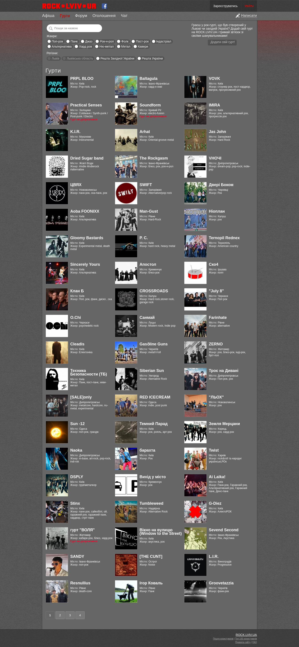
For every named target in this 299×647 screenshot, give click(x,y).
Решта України (152, 58)
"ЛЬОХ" (216, 397)
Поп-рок (57, 41)
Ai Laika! (217, 477)
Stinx (75, 503)
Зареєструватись (225, 6)
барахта (147, 450)
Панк (74, 41)
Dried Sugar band (87, 158)
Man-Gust (149, 211)
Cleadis (77, 344)
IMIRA (214, 105)
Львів (55, 58)
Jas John (217, 131)
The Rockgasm (154, 158)
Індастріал (163, 41)
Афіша (48, 15)
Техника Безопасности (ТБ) (88, 372)
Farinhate (218, 317)
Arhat (145, 131)
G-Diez (215, 503)
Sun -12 (77, 424)
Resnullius (80, 583)
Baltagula (149, 78)
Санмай (147, 317)
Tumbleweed (152, 503)
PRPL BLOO (82, 78)
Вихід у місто (153, 477)
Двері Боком (221, 185)
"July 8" (216, 291)
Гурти (65, 15)
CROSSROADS (154, 291)
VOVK (214, 78)
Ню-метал (106, 46)
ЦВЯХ (76, 185)
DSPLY (76, 477)
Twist (214, 450)
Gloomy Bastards (86, 238)
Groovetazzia (221, 583)
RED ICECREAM (155, 397)
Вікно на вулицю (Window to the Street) (161, 532)
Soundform (150, 105)
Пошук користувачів (223, 638)
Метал (125, 46)
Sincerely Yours (85, 264)
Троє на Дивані (224, 370)
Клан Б (77, 291)
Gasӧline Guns (154, 344)
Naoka (76, 450)
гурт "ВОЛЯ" (82, 530)
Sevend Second (224, 530)
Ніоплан (217, 211)
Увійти (249, 6)
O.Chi (75, 317)
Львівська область (80, 58)
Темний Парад (154, 424)
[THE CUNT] (151, 556)
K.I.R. (75, 131)
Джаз (88, 41)
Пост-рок (142, 41)
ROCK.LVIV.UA (246, 635)
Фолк (124, 41)
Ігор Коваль (151, 583)
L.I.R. (214, 556)
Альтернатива (61, 46)
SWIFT (146, 185)
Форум (81, 15)
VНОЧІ (215, 158)
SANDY (77, 556)
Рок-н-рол (107, 41)
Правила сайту (243, 642)
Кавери (143, 46)
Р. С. (144, 238)
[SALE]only (81, 397)
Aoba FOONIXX (84, 211)
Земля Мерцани (224, 424)
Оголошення (104, 15)
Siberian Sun (152, 370)
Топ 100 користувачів (246, 638)
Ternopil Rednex (224, 238)
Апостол (148, 264)
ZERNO (216, 344)
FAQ (254, 642)
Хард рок (85, 46)
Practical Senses (86, 105)
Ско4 (213, 264)
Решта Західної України (117, 58)
